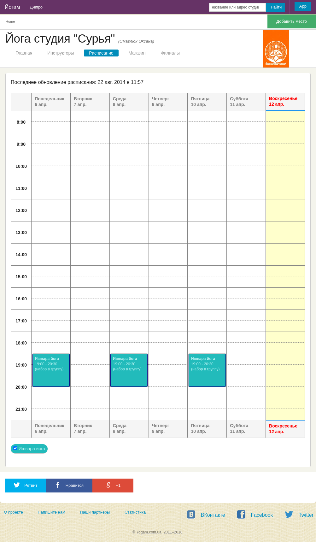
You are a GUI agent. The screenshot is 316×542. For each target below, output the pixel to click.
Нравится (69, 485)
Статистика (135, 512)
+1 (112, 485)
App (303, 6)
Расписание (101, 53)
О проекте (13, 512)
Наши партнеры (95, 512)
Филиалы (170, 53)
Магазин (137, 53)
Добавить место (291, 21)
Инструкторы (60, 53)
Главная (23, 53)
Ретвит (25, 485)
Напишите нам (51, 512)
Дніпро (36, 7)
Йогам (12, 7)
